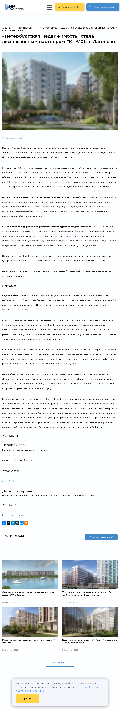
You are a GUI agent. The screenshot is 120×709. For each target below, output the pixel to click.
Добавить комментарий (101, 537)
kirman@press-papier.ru (14, 515)
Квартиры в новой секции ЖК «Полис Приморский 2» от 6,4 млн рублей (89, 641)
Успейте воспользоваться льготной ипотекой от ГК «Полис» (29, 641)
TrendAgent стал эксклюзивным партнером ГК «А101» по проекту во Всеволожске (86, 593)
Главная (6, 27)
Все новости (25, 27)
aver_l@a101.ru (9, 481)
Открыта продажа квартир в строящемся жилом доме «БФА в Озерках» (28, 593)
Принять (27, 698)
